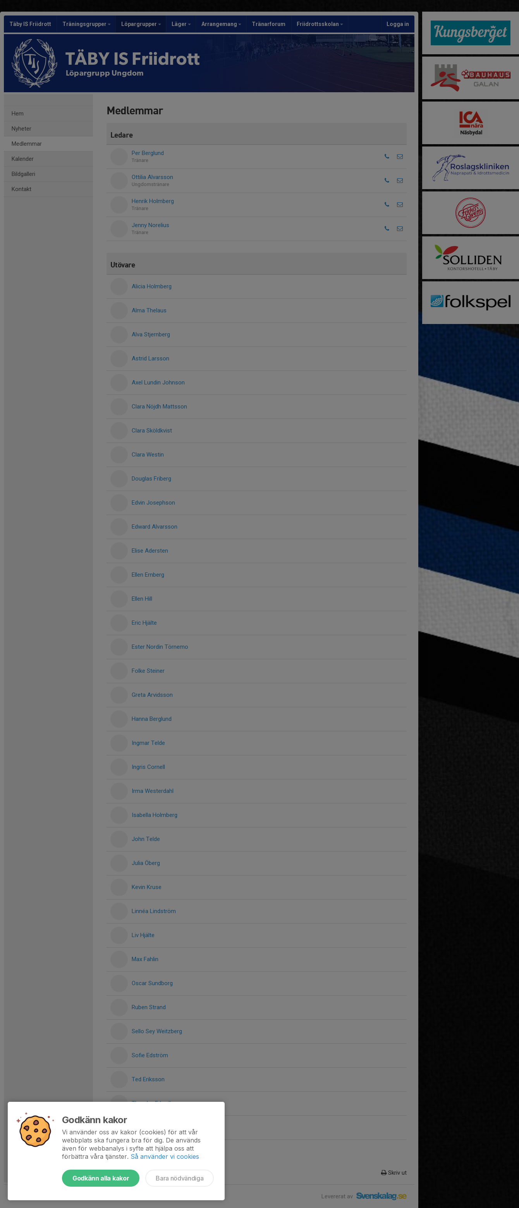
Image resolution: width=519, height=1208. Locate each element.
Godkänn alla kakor (100, 1178)
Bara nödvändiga (179, 1178)
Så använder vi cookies (165, 1156)
